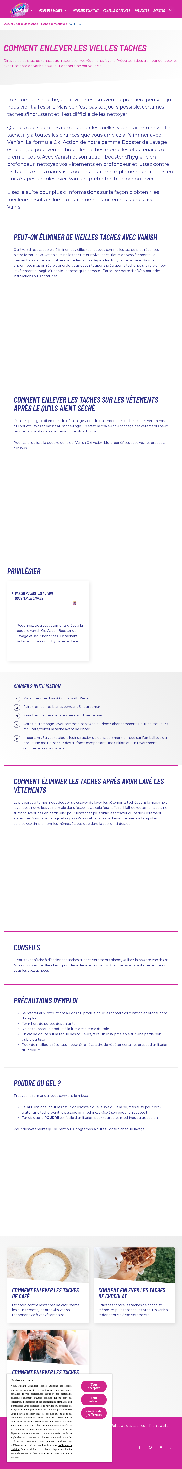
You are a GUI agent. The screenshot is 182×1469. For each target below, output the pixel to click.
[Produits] (22, 10)
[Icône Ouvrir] (171, 10)
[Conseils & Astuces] (116, 10)
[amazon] (171, 1447)
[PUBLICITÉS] (141, 10)
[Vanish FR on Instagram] (150, 1447)
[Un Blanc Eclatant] (86, 10)
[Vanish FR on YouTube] (161, 1447)
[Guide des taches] (51, 10)
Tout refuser (94, 1399)
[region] (59, 1418)
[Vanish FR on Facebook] (140, 1447)
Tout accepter (94, 1386)
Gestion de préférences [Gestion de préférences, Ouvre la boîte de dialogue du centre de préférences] (94, 1413)
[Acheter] (159, 10)
